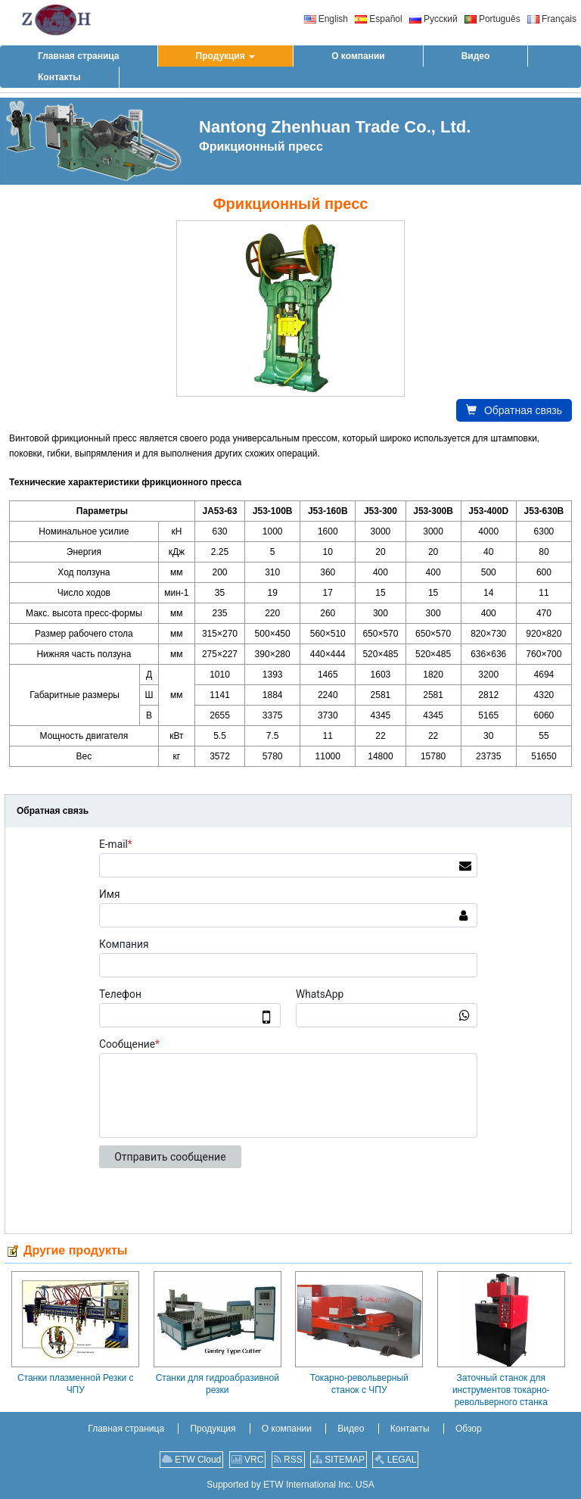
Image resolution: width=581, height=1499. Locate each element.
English (326, 19)
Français (551, 19)
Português (492, 19)
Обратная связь (514, 410)
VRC (247, 1459)
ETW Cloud (192, 1459)
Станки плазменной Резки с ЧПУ (75, 1384)
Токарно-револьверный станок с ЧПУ (359, 1384)
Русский (433, 19)
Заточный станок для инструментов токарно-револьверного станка (501, 1390)
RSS (288, 1459)
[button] (226, 56)
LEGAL (395, 1459)
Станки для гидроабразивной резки (217, 1384)
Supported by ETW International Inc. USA (290, 1484)
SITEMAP (338, 1459)
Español (378, 19)
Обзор (468, 1428)
